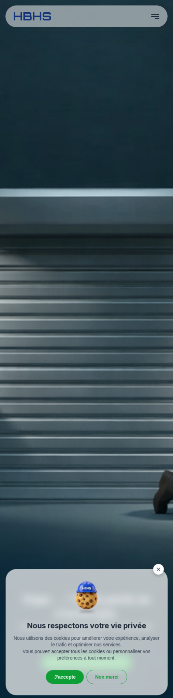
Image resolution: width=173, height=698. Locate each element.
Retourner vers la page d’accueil (86, 662)
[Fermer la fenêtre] (158, 668)
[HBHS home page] (32, 16)
